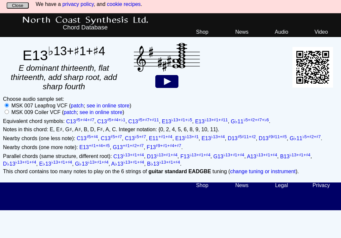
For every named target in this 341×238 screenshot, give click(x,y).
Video (321, 32)
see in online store (108, 105)
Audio (281, 32)
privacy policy (78, 4)
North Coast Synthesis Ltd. (85, 20)
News (241, 32)
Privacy (321, 185)
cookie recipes (124, 4)
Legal (281, 185)
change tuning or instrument (262, 171)
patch (77, 105)
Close (17, 5)
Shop (202, 32)
